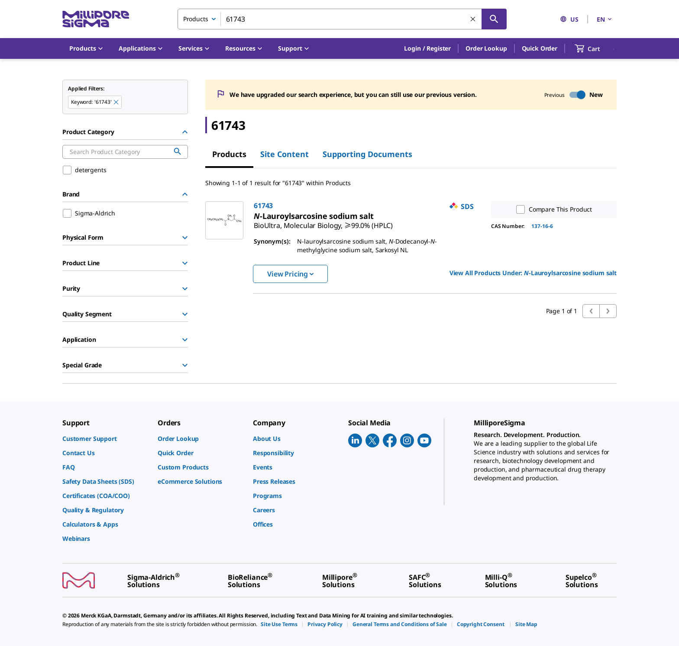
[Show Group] (185, 237)
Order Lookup (486, 48)
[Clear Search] (473, 19)
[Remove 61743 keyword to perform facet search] (116, 102)
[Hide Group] (185, 132)
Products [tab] (229, 154)
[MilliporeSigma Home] (95, 19)
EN (605, 19)
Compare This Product (552, 209)
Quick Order (539, 48)
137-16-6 (542, 226)
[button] (427, 48)
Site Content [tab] (284, 154)
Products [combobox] (195, 19)
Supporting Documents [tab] (367, 154)
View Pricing (290, 274)
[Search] (494, 19)
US (569, 19)
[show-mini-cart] (595, 48)
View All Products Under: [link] (533, 273)
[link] (323, 222)
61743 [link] (263, 205)
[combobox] (342, 19)
